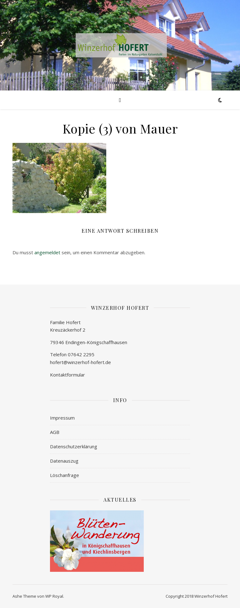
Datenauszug (64, 461)
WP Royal (54, 596)
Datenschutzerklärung (73, 446)
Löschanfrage (64, 475)
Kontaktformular (67, 375)
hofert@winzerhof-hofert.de (80, 362)
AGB (54, 432)
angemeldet (47, 252)
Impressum (62, 418)
